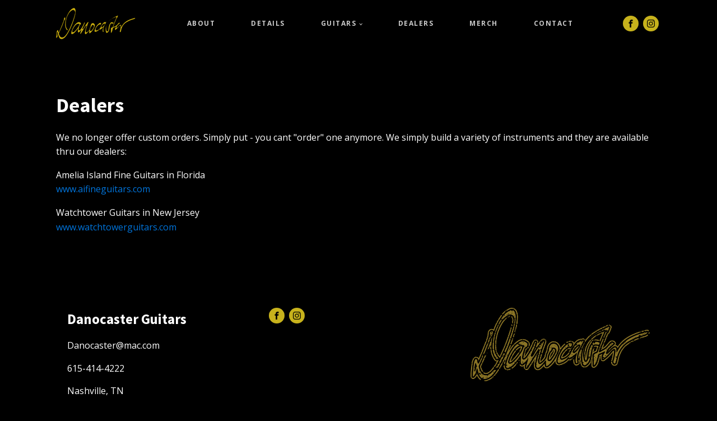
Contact (554, 23)
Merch (483, 23)
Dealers (416, 23)
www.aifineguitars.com (103, 189)
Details (268, 23)
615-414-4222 (95, 368)
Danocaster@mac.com (113, 345)
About (201, 23)
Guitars (339, 23)
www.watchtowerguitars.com (116, 227)
